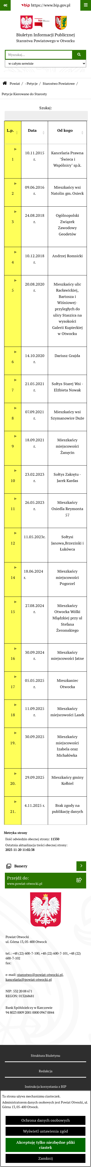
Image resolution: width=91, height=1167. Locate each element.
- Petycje (31, 83)
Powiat (15, 83)
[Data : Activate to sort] (34, 132)
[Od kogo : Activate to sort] (67, 132)
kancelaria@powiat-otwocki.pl (29, 979)
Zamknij (45, 1158)
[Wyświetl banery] (81, 866)
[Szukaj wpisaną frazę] (79, 55)
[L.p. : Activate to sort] (12, 132)
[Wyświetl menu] (85, 5)
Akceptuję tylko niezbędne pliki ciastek (45, 1145)
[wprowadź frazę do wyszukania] (39, 55)
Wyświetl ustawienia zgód (45, 1131)
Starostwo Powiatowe (59, 83)
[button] (10, 130)
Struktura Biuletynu (45, 1055)
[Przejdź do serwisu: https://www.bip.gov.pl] (45, 5)
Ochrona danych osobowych (45, 1120)
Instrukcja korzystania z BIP (45, 1086)
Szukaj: (45, 107)
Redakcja (45, 1071)
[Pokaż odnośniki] (5, 5)
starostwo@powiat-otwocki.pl (40, 974)
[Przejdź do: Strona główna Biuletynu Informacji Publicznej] (4, 83)
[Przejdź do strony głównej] (45, 30)
